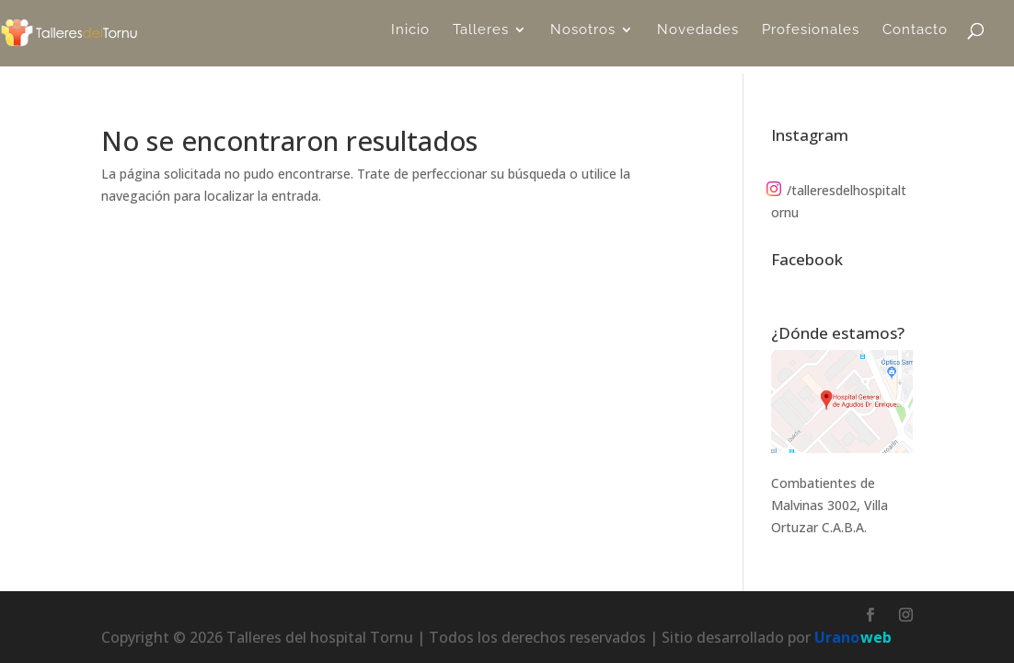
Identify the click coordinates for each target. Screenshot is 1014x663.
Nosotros (583, 37)
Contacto (915, 37)
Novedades (698, 37)
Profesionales (810, 37)
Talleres (481, 37)
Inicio (410, 37)
